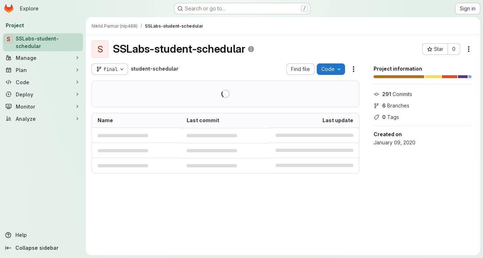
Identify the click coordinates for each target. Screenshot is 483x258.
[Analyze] (43, 118)
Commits (393, 94)
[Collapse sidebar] (43, 248)
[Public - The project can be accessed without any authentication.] (251, 49)
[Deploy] (43, 94)
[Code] (43, 82)
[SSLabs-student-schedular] (43, 42)
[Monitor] (43, 106)
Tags (386, 117)
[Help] (43, 235)
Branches (391, 105)
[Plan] (43, 70)
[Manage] (43, 57)
